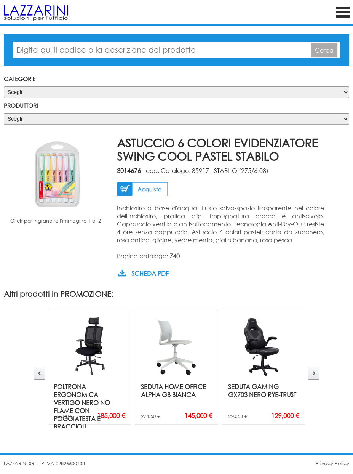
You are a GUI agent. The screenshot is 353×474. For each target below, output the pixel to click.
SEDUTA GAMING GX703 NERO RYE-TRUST (262, 391)
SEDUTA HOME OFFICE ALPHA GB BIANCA (173, 391)
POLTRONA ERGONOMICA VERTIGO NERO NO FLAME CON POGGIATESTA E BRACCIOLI (82, 407)
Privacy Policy (332, 463)
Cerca (324, 50)
